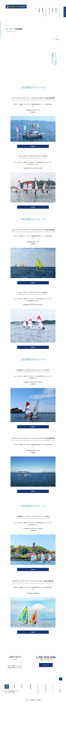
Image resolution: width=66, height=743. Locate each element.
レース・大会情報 (54, 61)
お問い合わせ (45, 703)
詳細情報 (33, 171)
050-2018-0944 (47, 695)
